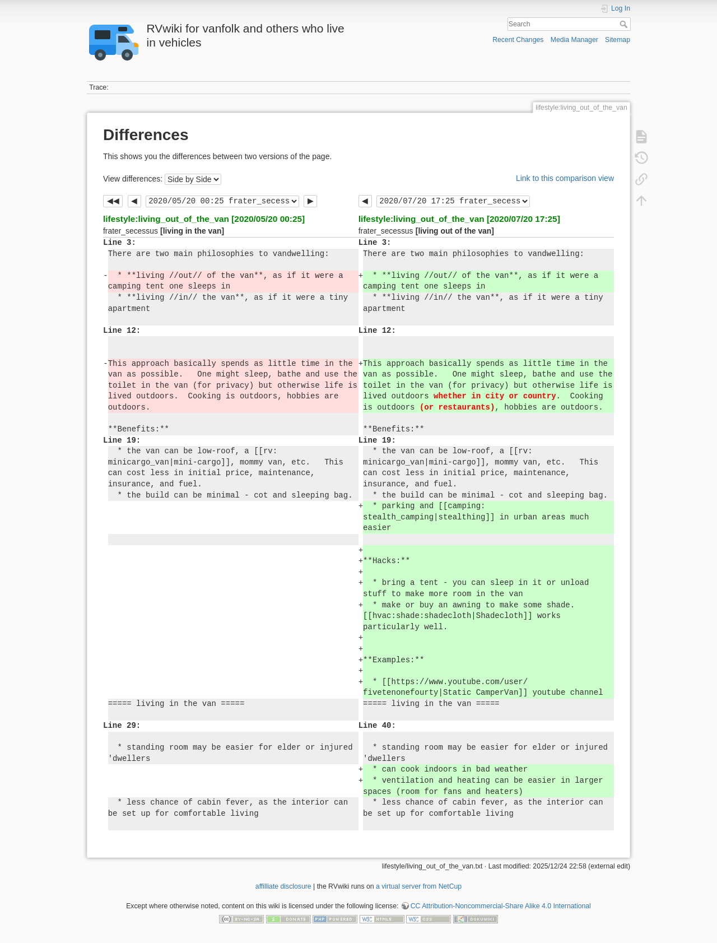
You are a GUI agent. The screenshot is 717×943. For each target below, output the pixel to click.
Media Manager (574, 40)
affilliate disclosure (283, 886)
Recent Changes (517, 40)
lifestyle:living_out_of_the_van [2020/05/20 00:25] (204, 219)
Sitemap (617, 40)
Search (625, 24)
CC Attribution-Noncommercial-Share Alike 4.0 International (501, 906)
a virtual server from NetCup (419, 886)
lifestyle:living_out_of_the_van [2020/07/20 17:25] (459, 219)
